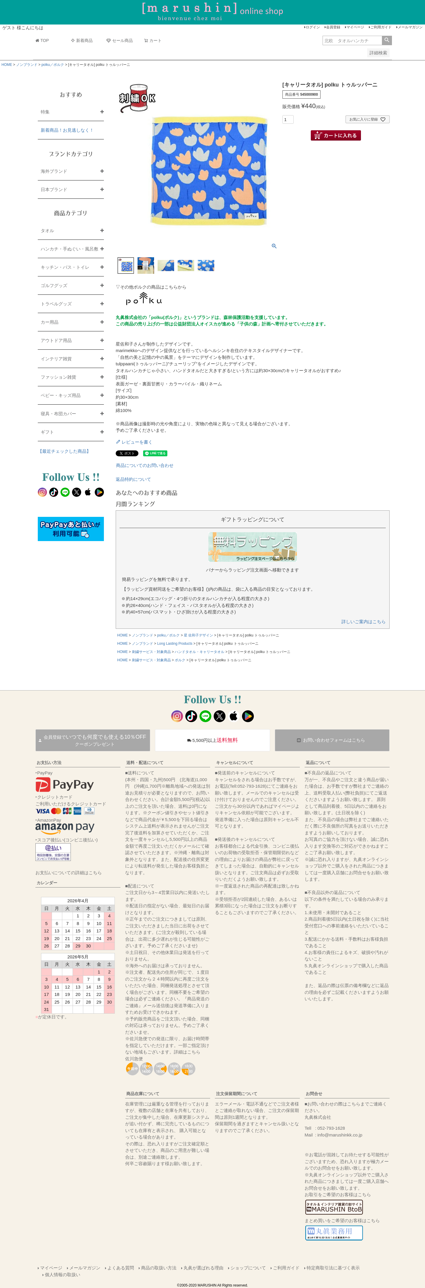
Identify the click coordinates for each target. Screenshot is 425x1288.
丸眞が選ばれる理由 (203, 1267)
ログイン (313, 27)
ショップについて (248, 1267)
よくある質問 (120, 1267)
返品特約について (133, 479)
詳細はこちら (187, 1051)
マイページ (355, 27)
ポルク (180, 660)
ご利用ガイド (381, 27)
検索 (387, 40)
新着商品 (82, 40)
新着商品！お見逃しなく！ (67, 130)
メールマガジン (410, 27)
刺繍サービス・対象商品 (151, 652)
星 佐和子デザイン (198, 635)
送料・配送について (145, 762)
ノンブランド (26, 65)
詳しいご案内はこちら (363, 621)
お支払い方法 (49, 762)
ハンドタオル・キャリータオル (199, 652)
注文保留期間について (236, 1093)
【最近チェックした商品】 (64, 451)
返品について (318, 762)
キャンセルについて (234, 762)
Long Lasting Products (174, 643)
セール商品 (119, 40)
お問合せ (314, 1093)
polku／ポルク (52, 65)
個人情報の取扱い (62, 1274)
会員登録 (333, 27)
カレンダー (47, 882)
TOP (42, 40)
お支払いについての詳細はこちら (68, 872)
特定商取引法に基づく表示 (333, 1267)
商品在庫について (142, 1093)
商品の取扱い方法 (158, 1267)
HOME (6, 65)
